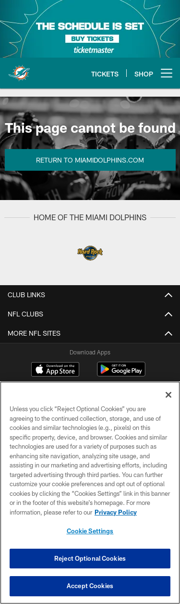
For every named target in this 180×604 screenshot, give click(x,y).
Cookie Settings (90, 531)
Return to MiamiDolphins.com (90, 160)
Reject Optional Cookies (90, 558)
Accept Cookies (90, 586)
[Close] (168, 394)
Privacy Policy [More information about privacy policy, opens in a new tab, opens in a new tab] (116, 512)
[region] (90, 492)
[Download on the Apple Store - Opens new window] (55, 370)
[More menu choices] (166, 73)
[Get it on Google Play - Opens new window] (121, 374)
